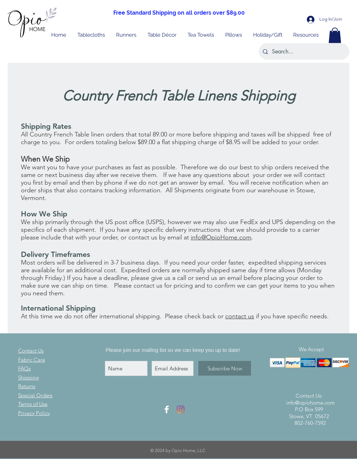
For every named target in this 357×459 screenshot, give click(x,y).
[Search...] (303, 51)
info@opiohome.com (310, 402)
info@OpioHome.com (221, 237)
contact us (239, 316)
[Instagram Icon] (180, 409)
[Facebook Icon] (166, 409)
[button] (268, 35)
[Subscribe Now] (224, 368)
